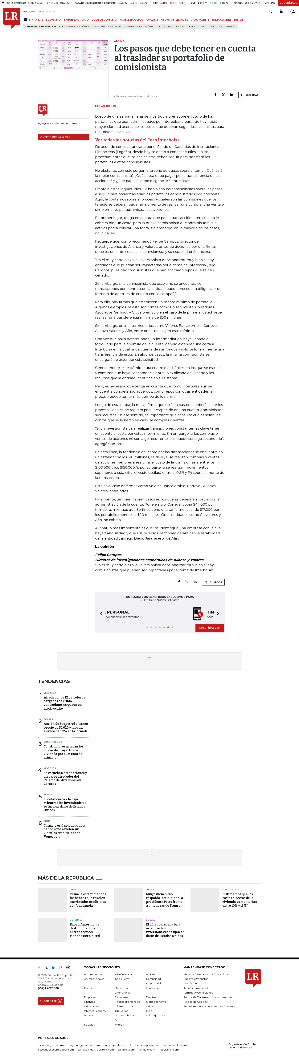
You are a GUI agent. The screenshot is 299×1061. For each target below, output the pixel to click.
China (47, 821)
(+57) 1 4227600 (48, 988)
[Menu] (26, 19)
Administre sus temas (55, 136)
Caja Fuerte (122, 978)
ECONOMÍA (53, 19)
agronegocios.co (81, 1045)
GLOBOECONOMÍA (104, 19)
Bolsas (48, 719)
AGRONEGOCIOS (131, 19)
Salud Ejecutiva (155, 1015)
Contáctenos (191, 983)
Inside (149, 1006)
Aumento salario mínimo (139, 26)
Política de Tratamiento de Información (207, 997)
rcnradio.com (146, 1049)
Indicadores (91, 1006)
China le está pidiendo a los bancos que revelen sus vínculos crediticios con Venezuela (65, 831)
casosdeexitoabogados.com (56, 1049)
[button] (100, 614)
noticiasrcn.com (169, 1049)
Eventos (151, 997)
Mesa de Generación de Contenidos (205, 974)
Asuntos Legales (94, 978)
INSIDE (238, 19)
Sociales (89, 1024)
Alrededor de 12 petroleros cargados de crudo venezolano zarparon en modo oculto (64, 703)
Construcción (53, 742)
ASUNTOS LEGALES (174, 19)
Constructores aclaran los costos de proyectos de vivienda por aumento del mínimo (64, 752)
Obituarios (121, 1010)
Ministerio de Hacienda (107, 26)
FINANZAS (36, 19)
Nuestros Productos (195, 978)
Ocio (149, 1010)
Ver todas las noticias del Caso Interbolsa (137, 140)
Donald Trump (196, 26)
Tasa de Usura (226, 26)
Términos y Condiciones (198, 992)
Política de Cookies (195, 1001)
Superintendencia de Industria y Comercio (209, 1006)
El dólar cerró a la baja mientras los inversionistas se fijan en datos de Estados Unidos (65, 804)
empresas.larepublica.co (111, 1045)
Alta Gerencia (123, 974)
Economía (152, 988)
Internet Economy (95, 1010)
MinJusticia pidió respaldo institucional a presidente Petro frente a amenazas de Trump (164, 899)
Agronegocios (93, 974)
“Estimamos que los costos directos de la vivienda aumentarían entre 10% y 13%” (239, 899)
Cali (211, 26)
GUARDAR (250, 95)
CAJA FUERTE (200, 19)
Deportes (76, 919)
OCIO (85, 19)
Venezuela (50, 693)
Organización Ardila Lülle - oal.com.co (242, 1046)
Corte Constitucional (171, 26)
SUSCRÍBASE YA (209, 627)
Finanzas (89, 1001)
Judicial (151, 889)
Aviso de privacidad (195, 988)
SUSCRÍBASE (288, 3)
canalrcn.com (126, 1049)
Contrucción (230, 889)
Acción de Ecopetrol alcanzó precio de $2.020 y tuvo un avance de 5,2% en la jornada (66, 727)
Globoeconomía (156, 1001)
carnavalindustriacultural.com (96, 1049)
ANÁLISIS (152, 19)
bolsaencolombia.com (178, 1045)
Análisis (150, 974)
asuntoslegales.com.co (52, 1045)
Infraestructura (124, 1006)
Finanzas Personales (127, 1001)
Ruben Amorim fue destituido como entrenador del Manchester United (85, 930)
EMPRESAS (71, 19)
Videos (119, 1024)
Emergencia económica (76, 26)
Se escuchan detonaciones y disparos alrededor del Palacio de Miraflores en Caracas (65, 778)
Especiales (121, 997)
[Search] (270, 11)
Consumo (90, 988)
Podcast (89, 1015)
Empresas (90, 997)
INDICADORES (221, 19)
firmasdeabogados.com (145, 1045)
